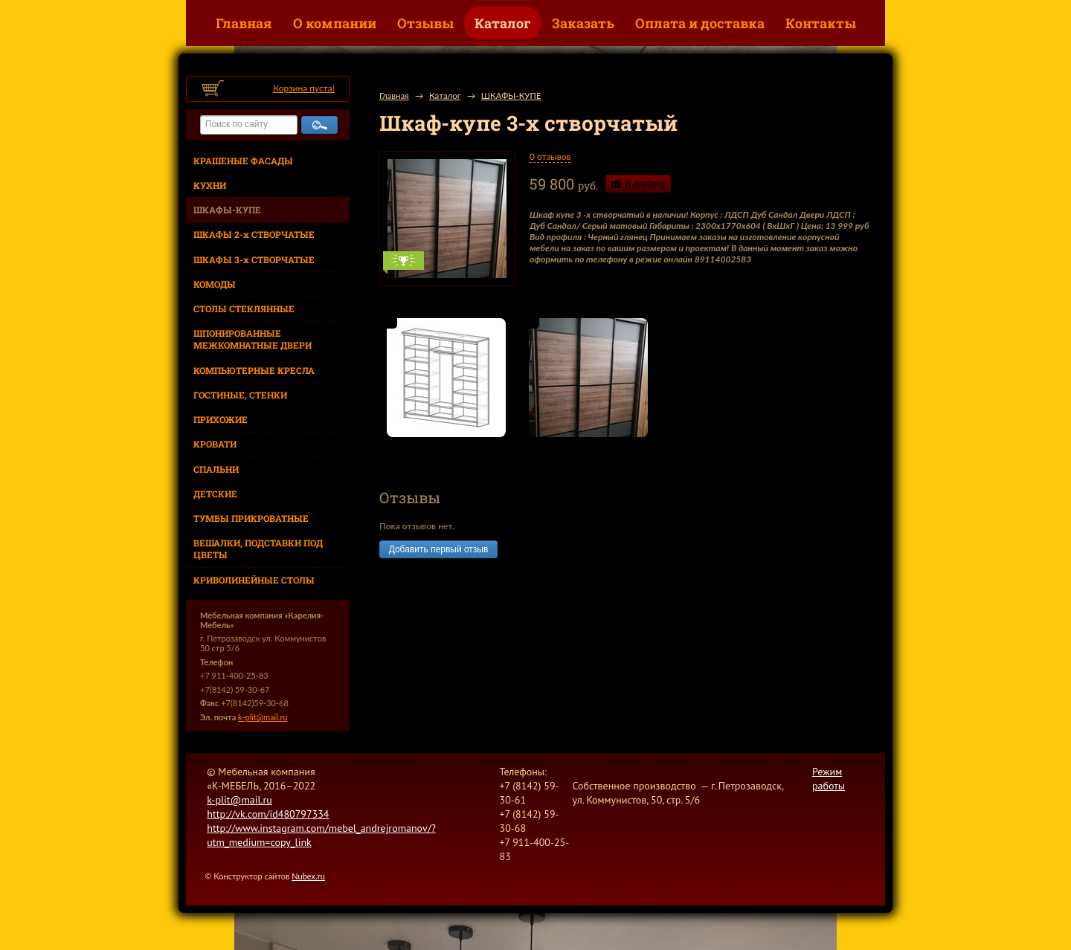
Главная (244, 23)
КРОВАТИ (215, 444)
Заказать (583, 23)
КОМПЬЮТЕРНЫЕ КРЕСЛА (254, 370)
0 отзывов (550, 156)
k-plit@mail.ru (262, 717)
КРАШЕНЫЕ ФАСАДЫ (243, 161)
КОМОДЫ (214, 284)
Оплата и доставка (700, 23)
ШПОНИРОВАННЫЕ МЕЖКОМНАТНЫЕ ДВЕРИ (252, 339)
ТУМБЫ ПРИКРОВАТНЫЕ (251, 518)
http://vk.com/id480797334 (268, 814)
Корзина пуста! (304, 88)
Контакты (820, 23)
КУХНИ (209, 185)
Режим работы (828, 778)
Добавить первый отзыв (438, 549)
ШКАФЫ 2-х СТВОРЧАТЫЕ (254, 234)
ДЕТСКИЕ (215, 494)
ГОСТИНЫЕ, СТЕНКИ (240, 395)
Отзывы (425, 23)
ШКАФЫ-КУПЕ (227, 210)
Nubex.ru (308, 876)
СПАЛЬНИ (216, 469)
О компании (334, 23)
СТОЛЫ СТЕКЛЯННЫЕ (244, 308)
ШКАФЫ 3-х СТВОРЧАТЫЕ (254, 259)
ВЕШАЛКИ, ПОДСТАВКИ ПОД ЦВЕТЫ (258, 548)
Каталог (503, 23)
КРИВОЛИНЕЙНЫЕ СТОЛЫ (254, 580)
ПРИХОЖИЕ (220, 419)
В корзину (645, 183)
